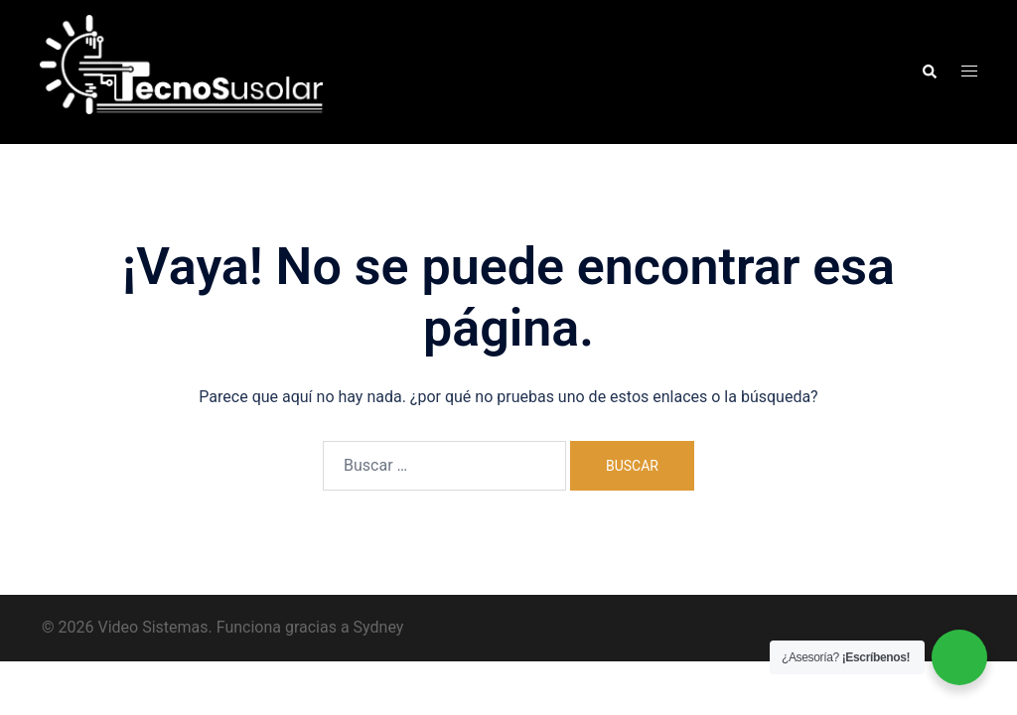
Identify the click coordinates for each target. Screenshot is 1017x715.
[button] (929, 71)
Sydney (379, 627)
